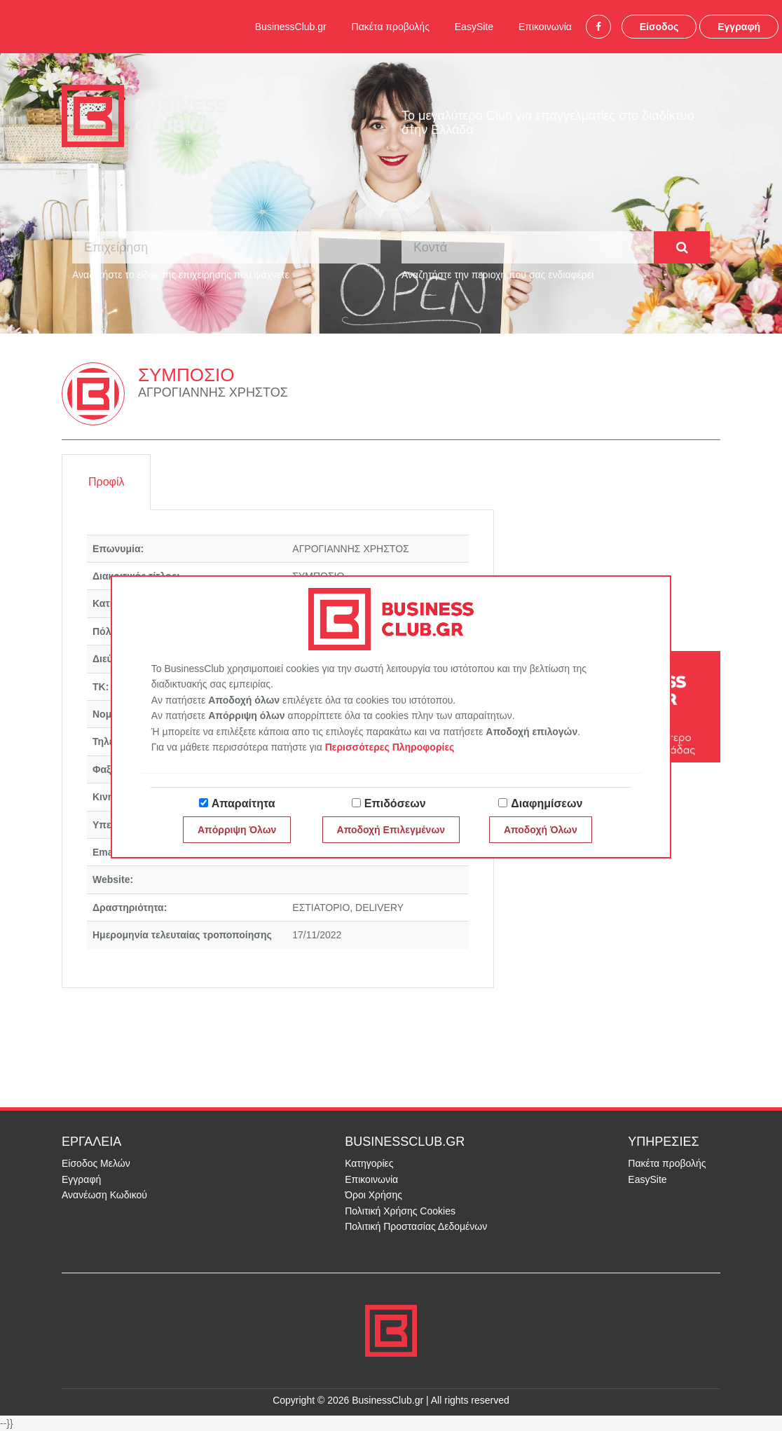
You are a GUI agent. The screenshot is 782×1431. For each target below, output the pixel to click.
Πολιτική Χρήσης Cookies (400, 1211)
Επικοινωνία (545, 26)
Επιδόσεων (395, 803)
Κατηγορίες (369, 1163)
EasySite (474, 26)
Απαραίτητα (243, 803)
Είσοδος (659, 26)
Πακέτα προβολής (391, 26)
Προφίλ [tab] (106, 482)
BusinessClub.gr (291, 26)
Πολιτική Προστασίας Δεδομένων (416, 1226)
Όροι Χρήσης (373, 1194)
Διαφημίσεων (546, 803)
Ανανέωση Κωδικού (104, 1194)
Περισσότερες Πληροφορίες (390, 747)
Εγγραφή (739, 26)
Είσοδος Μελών (96, 1163)
